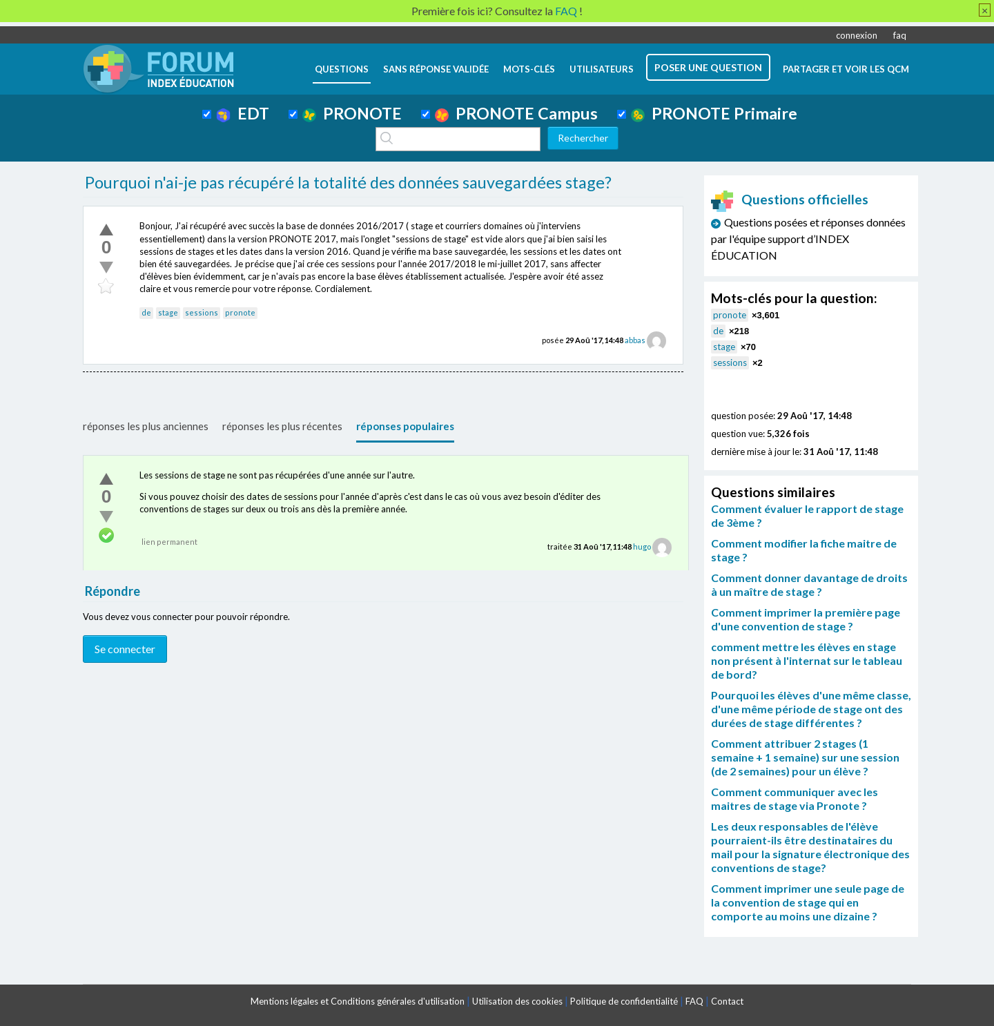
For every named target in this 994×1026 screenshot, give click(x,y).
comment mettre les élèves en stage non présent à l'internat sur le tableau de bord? (806, 660)
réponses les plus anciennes (145, 426)
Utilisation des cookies (517, 1001)
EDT (242, 113)
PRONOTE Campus (516, 113)
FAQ (694, 1001)
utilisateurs (601, 69)
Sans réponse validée (436, 69)
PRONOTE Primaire (714, 113)
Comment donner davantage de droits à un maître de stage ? (809, 584)
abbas (635, 340)
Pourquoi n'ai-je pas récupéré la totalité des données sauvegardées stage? (348, 182)
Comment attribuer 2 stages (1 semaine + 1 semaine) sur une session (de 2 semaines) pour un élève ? (805, 757)
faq (899, 35)
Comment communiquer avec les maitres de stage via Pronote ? (794, 798)
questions (342, 69)
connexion (856, 35)
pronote (240, 312)
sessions (201, 312)
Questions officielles (789, 199)
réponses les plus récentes (282, 426)
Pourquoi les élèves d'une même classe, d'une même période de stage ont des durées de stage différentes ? (811, 708)
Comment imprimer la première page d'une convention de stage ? (805, 619)
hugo (642, 546)
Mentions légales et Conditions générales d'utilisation (358, 1001)
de (146, 312)
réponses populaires (405, 426)
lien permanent (169, 541)
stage (168, 312)
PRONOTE (352, 113)
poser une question (708, 67)
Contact (727, 1001)
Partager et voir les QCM (846, 69)
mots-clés (529, 69)
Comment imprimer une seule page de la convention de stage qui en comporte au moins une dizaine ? (807, 902)
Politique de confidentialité (624, 1001)
